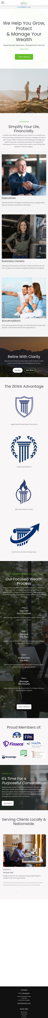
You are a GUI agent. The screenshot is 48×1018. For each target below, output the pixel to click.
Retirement (24, 1012)
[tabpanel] (24, 862)
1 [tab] (16, 892)
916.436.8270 (26, 993)
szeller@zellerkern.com (24, 1003)
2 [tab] (20, 892)
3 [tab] (23, 892)
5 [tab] (31, 892)
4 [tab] (27, 892)
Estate (24, 1016)
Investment (24, 1014)
